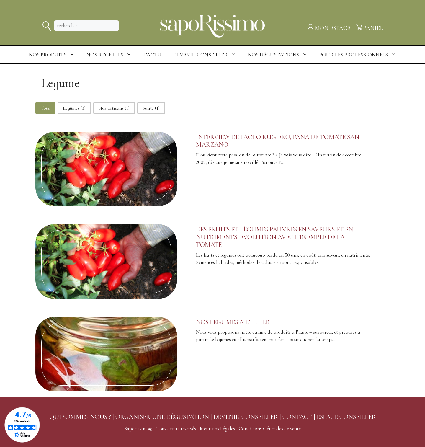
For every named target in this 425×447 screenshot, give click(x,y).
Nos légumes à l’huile (232, 322)
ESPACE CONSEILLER (346, 417)
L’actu (152, 54)
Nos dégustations (280, 54)
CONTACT (297, 417)
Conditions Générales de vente (270, 428)
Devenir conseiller (207, 54)
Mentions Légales (217, 428)
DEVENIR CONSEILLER (245, 417)
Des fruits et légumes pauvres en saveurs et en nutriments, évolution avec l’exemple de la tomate (274, 237)
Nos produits (55, 54)
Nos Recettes (112, 54)
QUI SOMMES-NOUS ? (80, 417)
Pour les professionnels (360, 54)
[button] (45, 108)
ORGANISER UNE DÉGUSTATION (162, 417)
